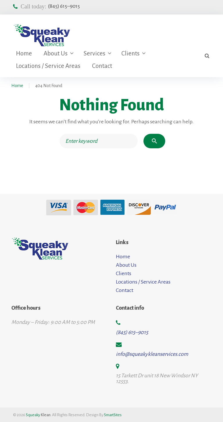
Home (24, 53)
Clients (130, 53)
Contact (102, 66)
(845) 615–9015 (64, 6)
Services (94, 53)
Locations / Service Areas (48, 66)
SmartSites (113, 415)
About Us (56, 53)
